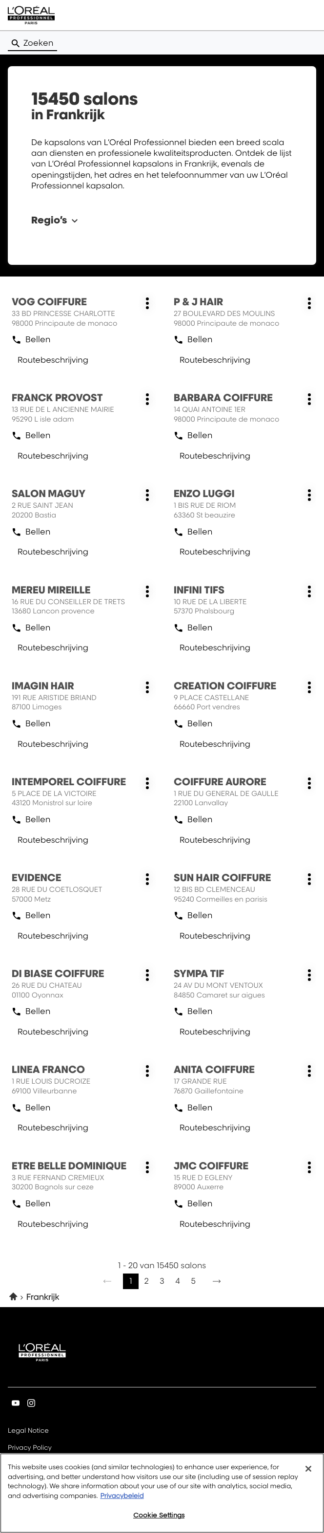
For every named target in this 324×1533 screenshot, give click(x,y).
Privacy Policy (30, 1448)
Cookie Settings (158, 1515)
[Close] (308, 1468)
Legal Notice (28, 1431)
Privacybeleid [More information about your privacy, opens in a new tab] (121, 1496)
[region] (162, 1493)
